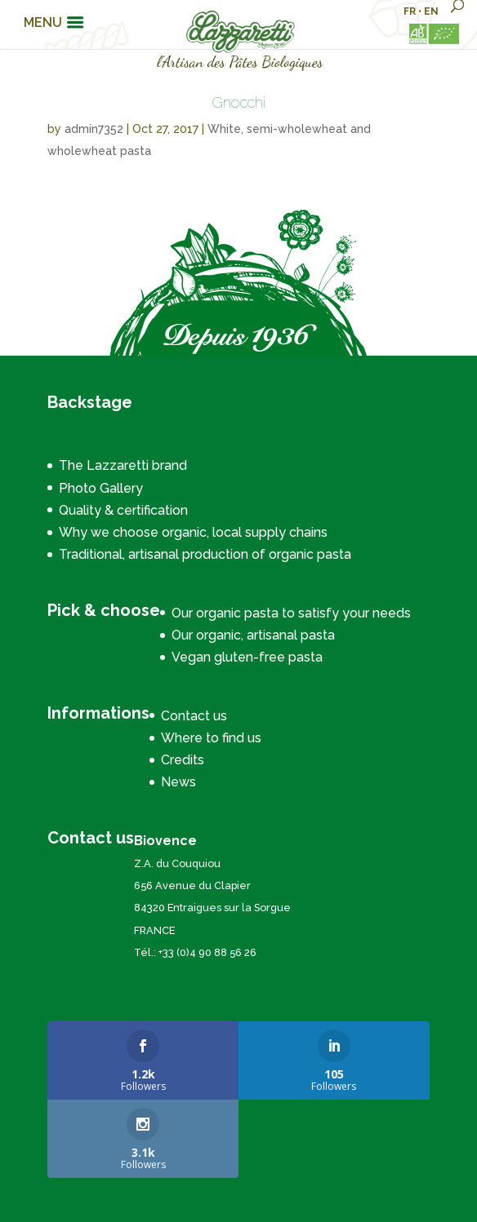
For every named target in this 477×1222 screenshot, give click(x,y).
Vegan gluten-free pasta (247, 657)
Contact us (194, 716)
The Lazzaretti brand (123, 465)
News (178, 782)
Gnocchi (238, 102)
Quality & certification (123, 510)
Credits (182, 760)
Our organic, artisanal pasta (253, 635)
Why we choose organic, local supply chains (193, 532)
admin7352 (94, 128)
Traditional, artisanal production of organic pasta (205, 554)
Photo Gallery (101, 488)
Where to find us (211, 738)
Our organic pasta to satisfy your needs (291, 613)
